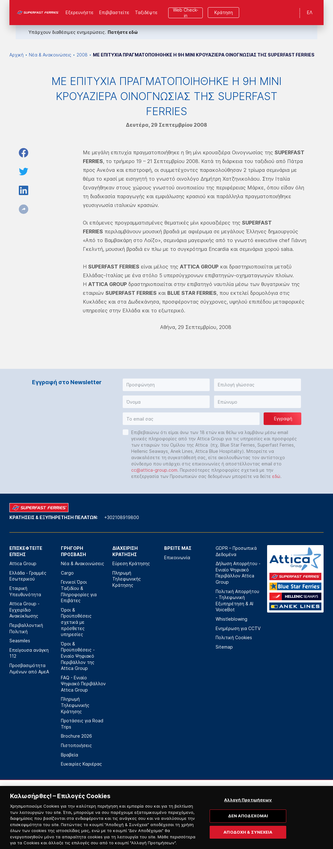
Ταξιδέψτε (146, 12)
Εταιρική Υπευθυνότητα (25, 591)
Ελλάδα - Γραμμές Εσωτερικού (27, 576)
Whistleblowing (231, 619)
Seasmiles (19, 640)
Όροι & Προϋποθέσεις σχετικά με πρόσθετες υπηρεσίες (76, 622)
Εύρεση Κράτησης (131, 563)
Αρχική (16, 54)
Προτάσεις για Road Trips (82, 724)
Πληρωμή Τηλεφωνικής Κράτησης (75, 705)
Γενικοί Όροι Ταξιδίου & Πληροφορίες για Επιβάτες (79, 591)
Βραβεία (69, 754)
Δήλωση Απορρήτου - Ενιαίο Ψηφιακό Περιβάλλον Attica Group (238, 573)
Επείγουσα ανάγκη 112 (29, 653)
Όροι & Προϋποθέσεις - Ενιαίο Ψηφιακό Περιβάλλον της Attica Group (78, 656)
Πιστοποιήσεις (76, 745)
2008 (82, 54)
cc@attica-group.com (154, 470)
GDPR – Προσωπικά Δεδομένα (236, 551)
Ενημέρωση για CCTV (238, 628)
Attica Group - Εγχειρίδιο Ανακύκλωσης (24, 609)
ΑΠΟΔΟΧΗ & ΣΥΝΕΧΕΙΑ (247, 840)
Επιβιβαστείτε (114, 12)
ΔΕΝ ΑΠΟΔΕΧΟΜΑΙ (248, 824)
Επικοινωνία (177, 557)
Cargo (67, 573)
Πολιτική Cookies (234, 637)
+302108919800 (121, 517)
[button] (166, 385)
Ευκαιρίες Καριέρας (81, 764)
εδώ (276, 476)
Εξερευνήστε (80, 12)
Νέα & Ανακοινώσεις (50, 54)
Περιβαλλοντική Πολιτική (26, 628)
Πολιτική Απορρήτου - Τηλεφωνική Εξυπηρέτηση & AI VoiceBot (237, 601)
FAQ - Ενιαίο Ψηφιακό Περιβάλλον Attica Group (83, 683)
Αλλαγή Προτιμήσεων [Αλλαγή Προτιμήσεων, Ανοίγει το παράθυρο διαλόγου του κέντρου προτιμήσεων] (248, 808)
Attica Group (22, 563)
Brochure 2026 (76, 736)
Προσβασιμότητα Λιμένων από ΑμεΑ (29, 668)
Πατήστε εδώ (123, 32)
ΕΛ (309, 12)
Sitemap (224, 647)
